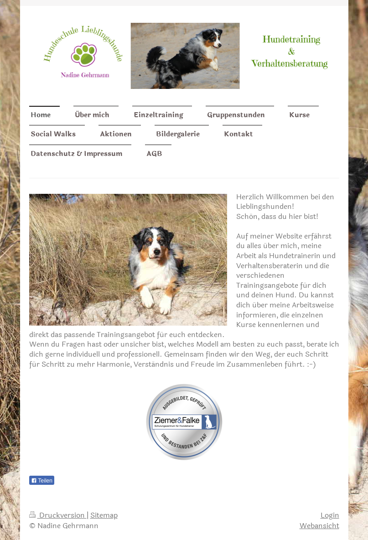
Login (330, 515)
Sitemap (104, 515)
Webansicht (319, 525)
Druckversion (58, 515)
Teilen (41, 481)
